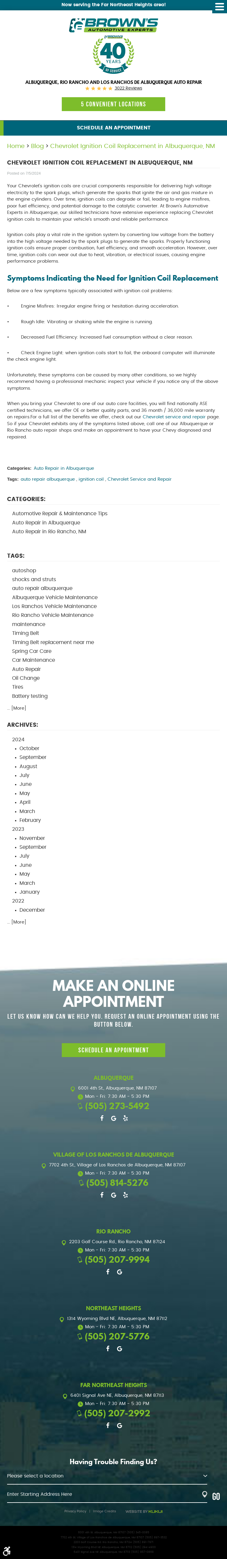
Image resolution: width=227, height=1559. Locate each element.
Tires (17, 687)
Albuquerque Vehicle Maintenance (55, 597)
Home (16, 146)
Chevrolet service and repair (174, 417)
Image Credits (104, 1511)
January (30, 892)
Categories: (26, 499)
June (26, 784)
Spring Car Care (31, 651)
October (29, 748)
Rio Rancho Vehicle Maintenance (52, 615)
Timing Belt (25, 633)
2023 (18, 829)
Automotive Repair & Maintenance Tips (60, 513)
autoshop (24, 570)
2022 (18, 901)
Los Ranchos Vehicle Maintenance (54, 606)
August (28, 766)
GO (216, 1496)
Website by (144, 1511)
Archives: (22, 725)
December (32, 910)
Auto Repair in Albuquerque (64, 468)
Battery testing (30, 696)
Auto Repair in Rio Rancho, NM (49, 531)
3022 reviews (128, 88)
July (24, 775)
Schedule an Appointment (113, 128)
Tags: (16, 556)
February (30, 820)
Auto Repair (26, 669)
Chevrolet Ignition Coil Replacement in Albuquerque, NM (132, 146)
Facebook (102, 1118)
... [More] (16, 708)
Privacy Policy (75, 1511)
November (32, 838)
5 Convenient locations (113, 104)
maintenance (28, 624)
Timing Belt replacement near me (53, 642)
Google (113, 1118)
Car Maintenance (33, 660)
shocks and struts (34, 579)
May (25, 793)
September (33, 757)
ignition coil (91, 479)
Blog (37, 146)
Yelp (125, 1118)
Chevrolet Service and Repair (140, 479)
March (27, 811)
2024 (18, 739)
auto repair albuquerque (48, 479)
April (25, 802)
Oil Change (26, 678)
